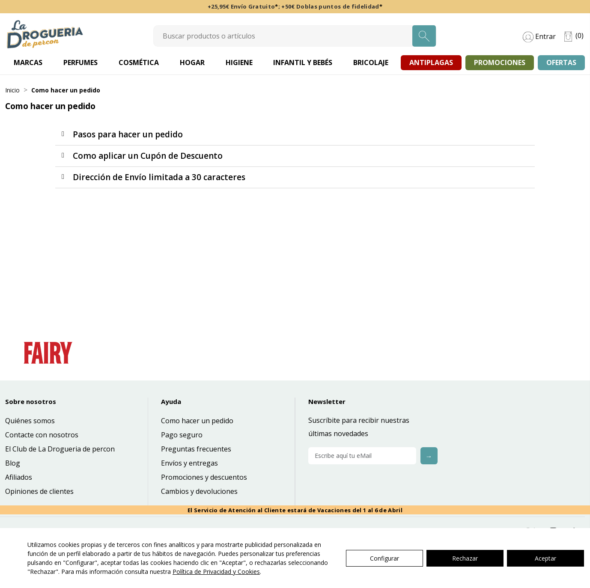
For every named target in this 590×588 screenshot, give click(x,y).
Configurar (384, 558)
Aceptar (545, 558)
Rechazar (465, 558)
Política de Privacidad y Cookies (216, 571)
